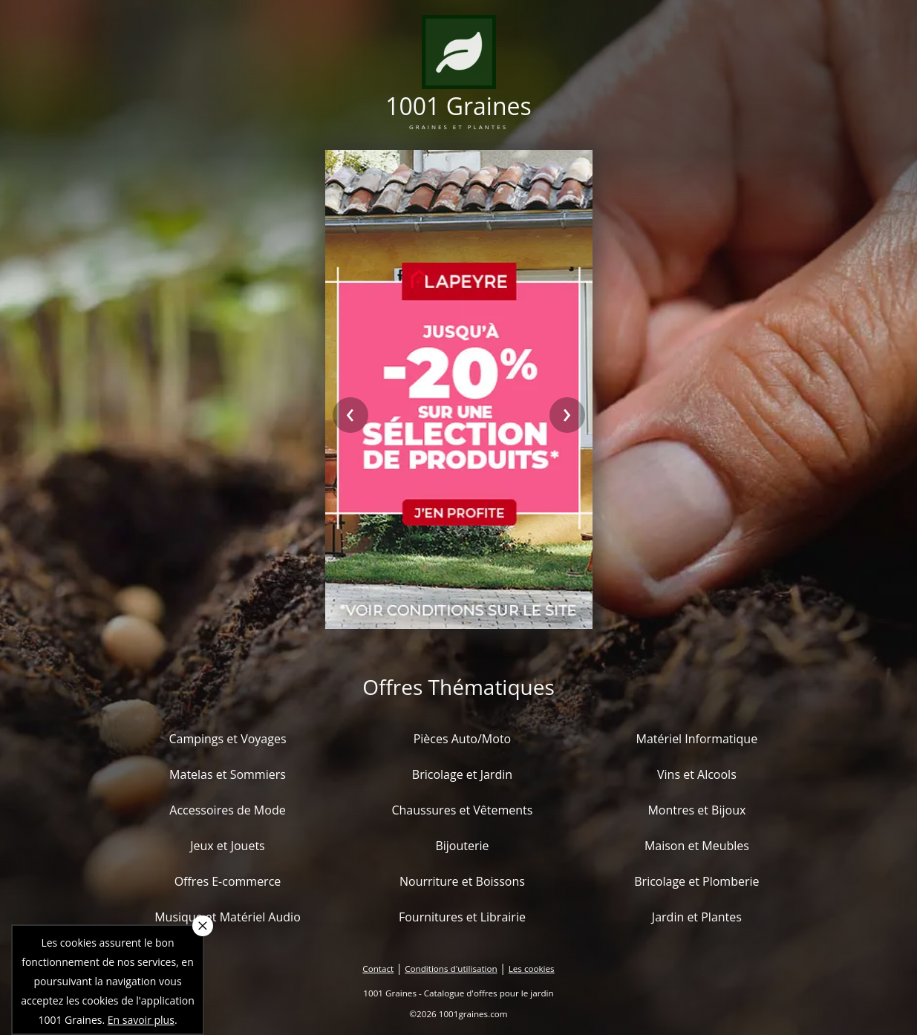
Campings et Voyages (227, 739)
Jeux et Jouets (227, 846)
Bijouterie (462, 846)
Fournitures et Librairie (462, 917)
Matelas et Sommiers (227, 774)
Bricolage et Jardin (462, 774)
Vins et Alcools (697, 774)
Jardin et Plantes (697, 917)
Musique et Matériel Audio (227, 917)
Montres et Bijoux (696, 810)
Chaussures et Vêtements (461, 810)
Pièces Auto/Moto (463, 739)
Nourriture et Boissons (462, 881)
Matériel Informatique (697, 739)
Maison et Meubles (696, 846)
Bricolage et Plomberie (696, 881)
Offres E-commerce (227, 881)
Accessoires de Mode (227, 810)
